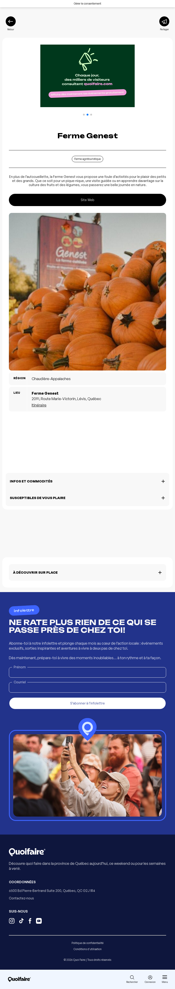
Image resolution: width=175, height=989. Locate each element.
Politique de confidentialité (87, 943)
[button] (84, 115)
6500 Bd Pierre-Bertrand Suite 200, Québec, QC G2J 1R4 (52, 891)
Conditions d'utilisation (88, 949)
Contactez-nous (21, 898)
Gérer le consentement (87, 3)
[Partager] (164, 23)
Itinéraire (39, 405)
